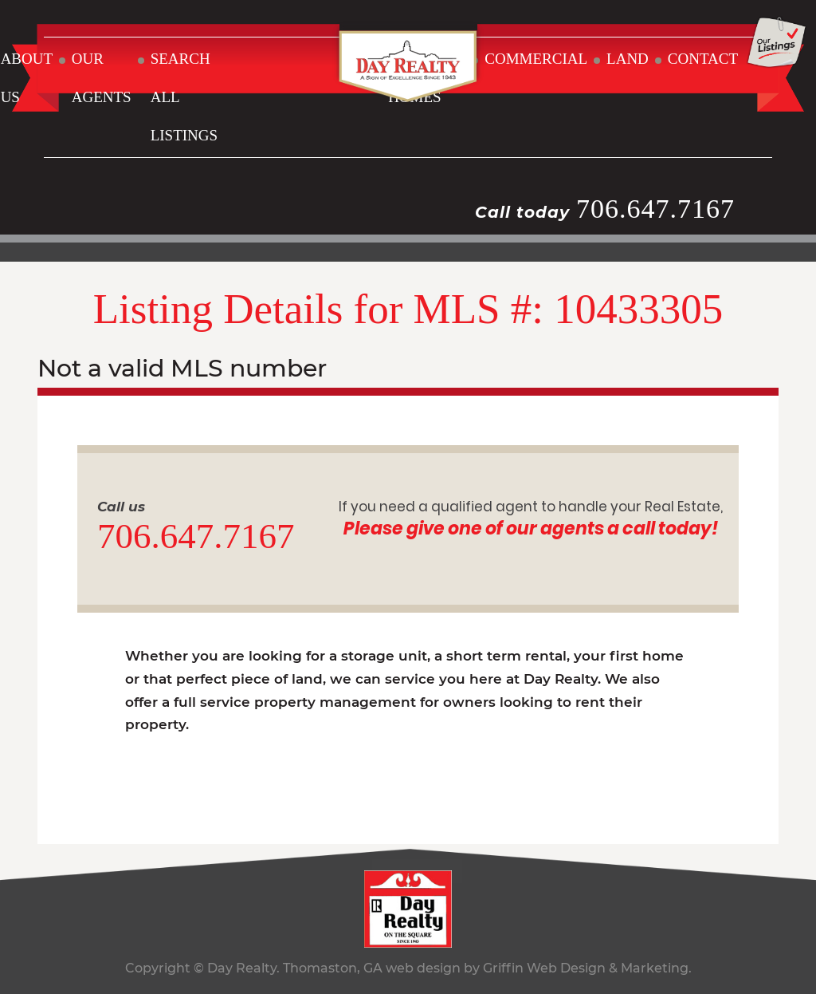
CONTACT (703, 58)
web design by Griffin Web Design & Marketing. (539, 968)
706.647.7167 (655, 208)
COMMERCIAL (535, 58)
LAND (627, 58)
